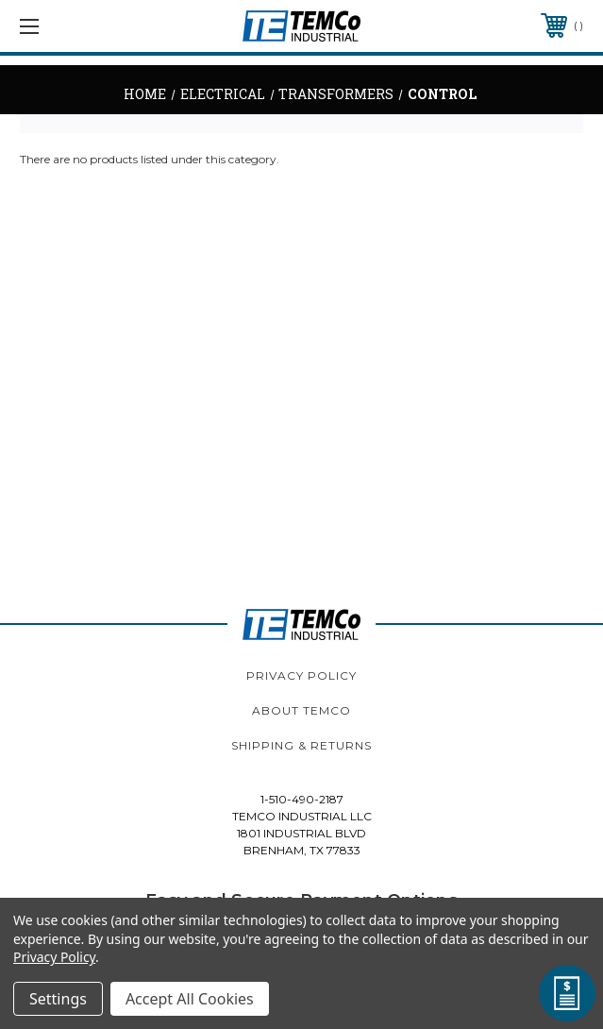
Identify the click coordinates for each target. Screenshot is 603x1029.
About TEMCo (301, 710)
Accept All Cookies (190, 998)
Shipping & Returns (301, 745)
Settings (58, 998)
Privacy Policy (301, 675)
